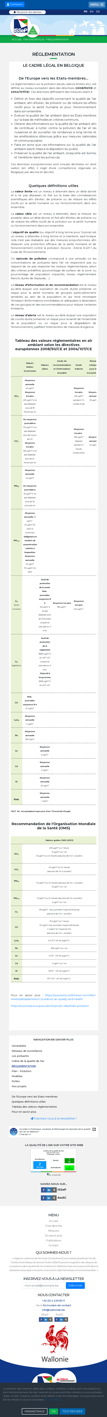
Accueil (53, 1221)
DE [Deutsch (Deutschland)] (98, 11)
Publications (53, 1240)
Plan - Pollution (21, 1071)
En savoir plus (53, 1235)
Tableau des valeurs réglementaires (34, 1106)
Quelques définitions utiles (29, 1101)
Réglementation (24, 1066)
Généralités (19, 1045)
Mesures (53, 1230)
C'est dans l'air (53, 1225)
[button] (97, 4)
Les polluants (20, 1056)
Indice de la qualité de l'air (28, 1061)
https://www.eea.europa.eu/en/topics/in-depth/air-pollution (50, 1006)
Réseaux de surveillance (27, 1051)
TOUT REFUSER (72, 1411)
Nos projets (19, 1086)
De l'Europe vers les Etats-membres (35, 1096)
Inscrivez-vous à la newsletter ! (54, 1118)
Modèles (17, 1076)
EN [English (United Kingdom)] (92, 11)
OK (54, 1411)
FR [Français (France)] (86, 11)
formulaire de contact (57, 1305)
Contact (54, 1245)
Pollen (16, 1081)
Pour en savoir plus (24, 1111)
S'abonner (75, 1285)
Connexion (15, 4)
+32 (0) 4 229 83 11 (53, 1300)
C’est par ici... (25, 1134)
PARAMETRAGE (35, 1411)
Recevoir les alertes (27, 12)
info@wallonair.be (53, 1309)
